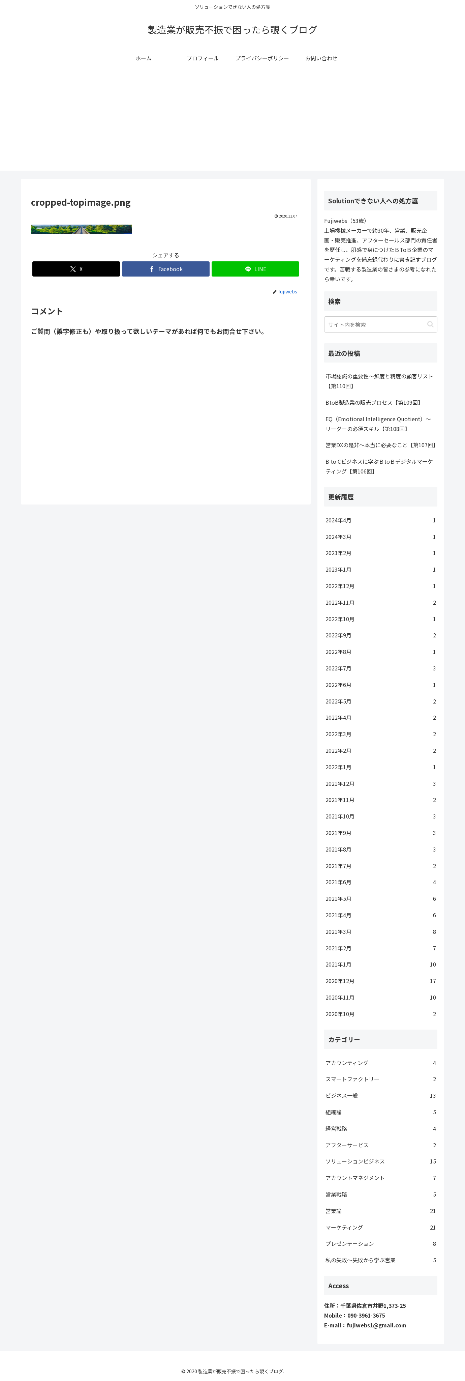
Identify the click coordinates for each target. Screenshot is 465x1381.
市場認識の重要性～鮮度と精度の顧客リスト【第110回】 (379, 381)
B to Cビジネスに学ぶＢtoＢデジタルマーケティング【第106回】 (379, 466)
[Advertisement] (232, 123)
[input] (380, 324)
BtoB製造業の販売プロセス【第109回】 (374, 402)
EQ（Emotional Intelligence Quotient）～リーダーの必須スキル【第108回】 (378, 424)
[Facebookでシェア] (166, 269)
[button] (430, 324)
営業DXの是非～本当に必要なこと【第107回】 (381, 445)
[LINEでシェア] (255, 269)
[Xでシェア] (76, 269)
